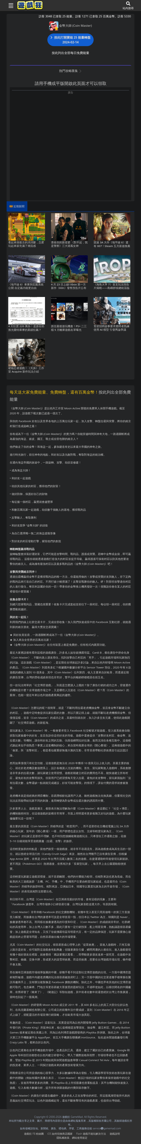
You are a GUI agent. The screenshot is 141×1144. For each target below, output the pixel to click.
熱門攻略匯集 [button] (70, 71)
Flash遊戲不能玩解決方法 (91, 1133)
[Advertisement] (70, 120)
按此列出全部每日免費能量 (70, 53)
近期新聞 (18, 206)
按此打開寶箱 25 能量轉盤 (70, 39)
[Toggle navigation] (9, 5)
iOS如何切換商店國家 (60, 1133)
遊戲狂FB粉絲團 (34, 1133)
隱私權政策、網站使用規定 (72, 1137)
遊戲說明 (115, 1133)
